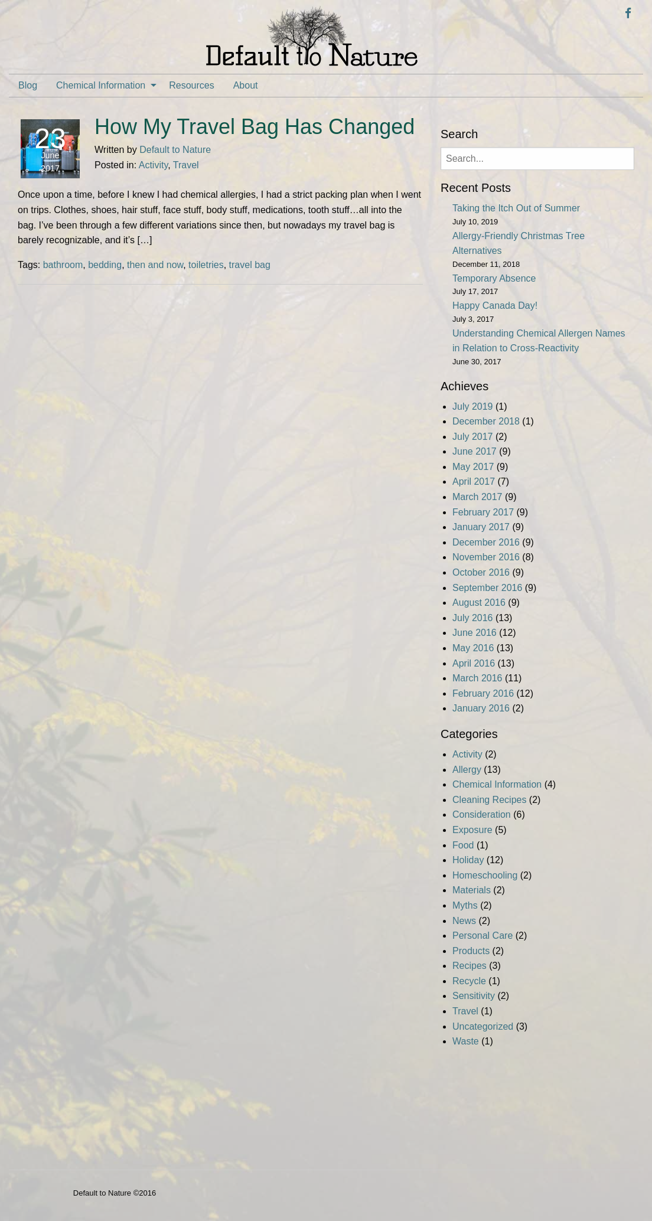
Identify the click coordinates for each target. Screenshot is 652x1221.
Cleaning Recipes (489, 800)
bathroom (63, 265)
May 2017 (473, 467)
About (245, 85)
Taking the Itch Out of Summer (516, 208)
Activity (153, 165)
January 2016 (481, 708)
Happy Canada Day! (494, 306)
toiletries (206, 265)
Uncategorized (482, 1026)
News (464, 921)
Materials (471, 890)
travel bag (249, 265)
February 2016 (483, 693)
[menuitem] (28, 85)
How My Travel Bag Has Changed (254, 127)
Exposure (472, 830)
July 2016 (472, 618)
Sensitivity (473, 996)
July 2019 (472, 406)
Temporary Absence (494, 278)
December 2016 (486, 542)
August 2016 (479, 603)
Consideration (481, 814)
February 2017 (483, 512)
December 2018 (486, 421)
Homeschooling (484, 875)
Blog (27, 85)
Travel (186, 165)
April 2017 (473, 481)
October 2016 (481, 572)
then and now (155, 265)
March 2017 (477, 497)
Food (463, 845)
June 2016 (474, 633)
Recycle (469, 981)
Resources (191, 85)
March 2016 (477, 678)
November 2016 (486, 557)
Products (471, 951)
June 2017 (474, 451)
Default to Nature (175, 150)
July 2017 (472, 437)
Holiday (468, 860)
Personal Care (482, 936)
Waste (465, 1041)
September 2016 (487, 588)
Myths (465, 905)
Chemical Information (100, 85)
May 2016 (473, 648)
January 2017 (481, 527)
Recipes (469, 966)
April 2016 (473, 663)
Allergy (466, 770)
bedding (105, 265)
